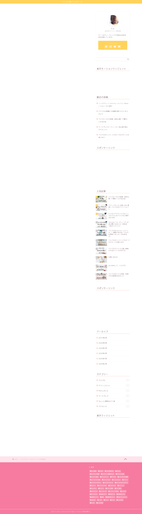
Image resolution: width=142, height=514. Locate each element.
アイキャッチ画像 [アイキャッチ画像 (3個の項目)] (95, 474)
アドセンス (114, 406)
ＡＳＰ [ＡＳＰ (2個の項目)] (100, 500)
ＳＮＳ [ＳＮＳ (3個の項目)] (93, 502)
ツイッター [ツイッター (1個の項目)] (94, 488)
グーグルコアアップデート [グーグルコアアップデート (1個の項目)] (122, 482)
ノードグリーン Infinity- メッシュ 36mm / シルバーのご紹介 (113, 104)
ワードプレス (114, 396)
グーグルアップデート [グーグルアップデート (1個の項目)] (96, 482)
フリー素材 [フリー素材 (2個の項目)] (118, 488)
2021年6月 (103, 338)
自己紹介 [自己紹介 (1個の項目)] (93, 500)
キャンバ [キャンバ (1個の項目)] (125, 479)
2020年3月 (103, 359)
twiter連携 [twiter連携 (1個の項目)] (94, 471)
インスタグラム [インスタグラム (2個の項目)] (117, 479)
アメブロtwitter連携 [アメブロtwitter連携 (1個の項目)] (123, 477)
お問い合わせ (91, 6)
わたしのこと (36, 6)
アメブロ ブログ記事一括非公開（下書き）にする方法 (113, 120)
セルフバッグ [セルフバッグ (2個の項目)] (112, 485)
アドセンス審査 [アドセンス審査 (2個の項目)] (95, 477)
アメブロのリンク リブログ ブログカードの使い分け (114, 136)
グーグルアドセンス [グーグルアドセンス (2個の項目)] (108, 482)
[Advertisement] (113, 168)
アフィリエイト (114, 385)
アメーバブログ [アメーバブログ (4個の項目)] (107, 479)
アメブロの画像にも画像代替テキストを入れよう (113, 112)
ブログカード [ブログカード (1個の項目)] (94, 491)
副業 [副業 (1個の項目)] (103, 497)
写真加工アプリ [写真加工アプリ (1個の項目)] (121, 494)
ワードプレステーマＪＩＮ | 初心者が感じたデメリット (113, 128)
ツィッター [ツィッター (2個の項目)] (121, 485)
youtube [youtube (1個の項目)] (118, 471)
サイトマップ (53, 6)
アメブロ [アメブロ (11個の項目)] (113, 477)
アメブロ (114, 380)
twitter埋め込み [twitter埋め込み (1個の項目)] (109, 471)
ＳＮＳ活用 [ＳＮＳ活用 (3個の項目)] (100, 502)
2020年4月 (103, 353)
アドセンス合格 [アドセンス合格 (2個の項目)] (120, 474)
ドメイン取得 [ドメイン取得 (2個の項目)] (110, 488)
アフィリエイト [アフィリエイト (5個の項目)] (105, 477)
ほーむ (23, 6)
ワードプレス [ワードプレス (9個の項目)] (94, 494)
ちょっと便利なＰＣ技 (114, 401)
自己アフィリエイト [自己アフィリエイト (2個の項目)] (122, 497)
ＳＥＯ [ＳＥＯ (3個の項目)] (113, 500)
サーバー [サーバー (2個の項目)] (93, 485)
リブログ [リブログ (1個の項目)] (124, 491)
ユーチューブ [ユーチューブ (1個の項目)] (103, 491)
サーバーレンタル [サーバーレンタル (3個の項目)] (102, 485)
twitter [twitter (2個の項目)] (101, 471)
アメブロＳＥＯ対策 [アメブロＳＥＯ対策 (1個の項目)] (96, 479)
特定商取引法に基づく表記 (112, 6)
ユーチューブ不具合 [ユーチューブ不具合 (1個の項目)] (114, 491)
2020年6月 (103, 343)
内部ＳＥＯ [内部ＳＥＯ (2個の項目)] (112, 494)
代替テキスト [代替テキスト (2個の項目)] (103, 494)
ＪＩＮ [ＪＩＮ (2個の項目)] (106, 500)
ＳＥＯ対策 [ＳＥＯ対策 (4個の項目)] (120, 500)
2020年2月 (103, 364)
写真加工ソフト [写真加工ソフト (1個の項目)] (95, 497)
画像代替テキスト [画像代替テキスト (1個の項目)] (111, 497)
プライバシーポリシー (72, 6)
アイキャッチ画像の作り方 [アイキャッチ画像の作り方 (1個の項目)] (108, 474)
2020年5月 (103, 348)
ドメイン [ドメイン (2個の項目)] (102, 488)
